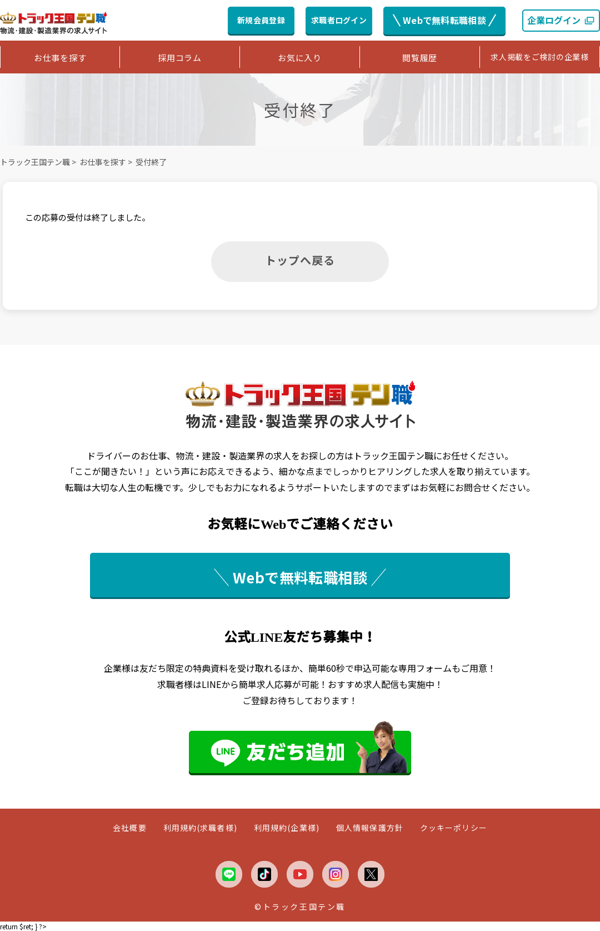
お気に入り (300, 57)
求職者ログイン (339, 20)
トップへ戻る (300, 260)
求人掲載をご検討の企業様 (539, 56)
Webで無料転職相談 (444, 20)
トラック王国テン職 (35, 161)
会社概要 (129, 828)
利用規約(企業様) (286, 828)
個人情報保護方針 (369, 828)
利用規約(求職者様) (200, 828)
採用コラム (180, 57)
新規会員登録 (261, 20)
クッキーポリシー (453, 828)
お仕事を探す (60, 57)
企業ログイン (561, 20)
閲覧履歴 (419, 57)
